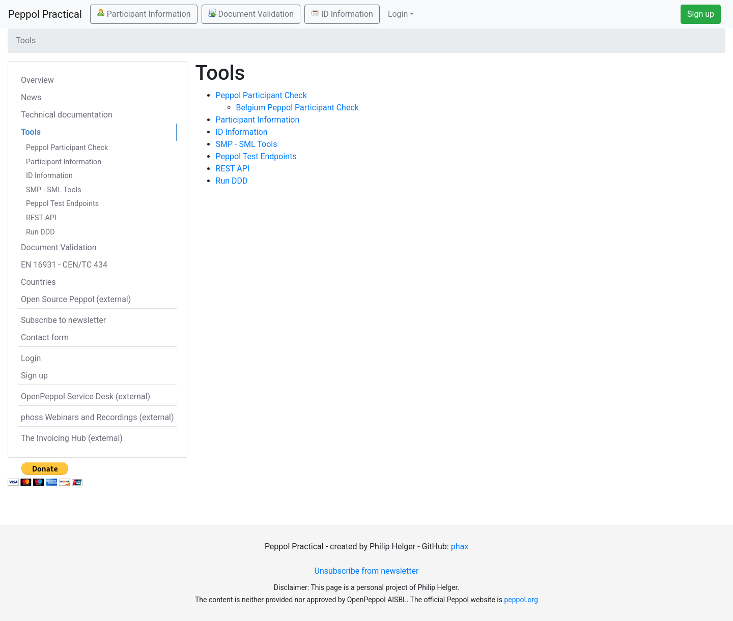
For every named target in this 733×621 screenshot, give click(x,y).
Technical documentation (66, 115)
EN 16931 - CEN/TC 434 (64, 265)
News (31, 97)
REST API (41, 218)
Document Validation (251, 14)
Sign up (700, 14)
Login (31, 358)
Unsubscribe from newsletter (367, 571)
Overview (37, 80)
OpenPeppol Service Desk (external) (85, 396)
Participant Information (144, 14)
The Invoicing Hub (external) (72, 438)
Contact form (45, 337)
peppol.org (521, 600)
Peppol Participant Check (67, 147)
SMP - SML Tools (53, 190)
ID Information (342, 14)
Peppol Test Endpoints (62, 203)
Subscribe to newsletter (63, 320)
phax (459, 546)
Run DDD (40, 232)
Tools (31, 132)
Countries (38, 282)
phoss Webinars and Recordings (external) (97, 417)
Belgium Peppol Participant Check (297, 107)
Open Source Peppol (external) (76, 299)
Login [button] (398, 14)
